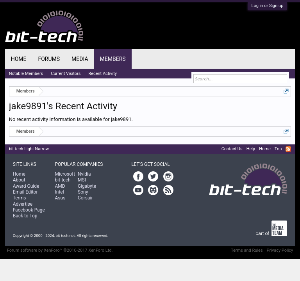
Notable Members (26, 73)
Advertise (22, 204)
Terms (19, 198)
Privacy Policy (280, 250)
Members (113, 59)
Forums (49, 59)
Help (250, 148)
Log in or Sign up (268, 5)
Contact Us (232, 148)
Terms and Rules (247, 250)
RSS (288, 149)
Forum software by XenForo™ (60, 250)
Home (19, 59)
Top (278, 148)
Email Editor (25, 192)
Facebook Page (29, 210)
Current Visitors (65, 73)
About (19, 180)
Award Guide (26, 186)
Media (79, 59)
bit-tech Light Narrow (29, 148)
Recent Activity (102, 73)
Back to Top (25, 216)
